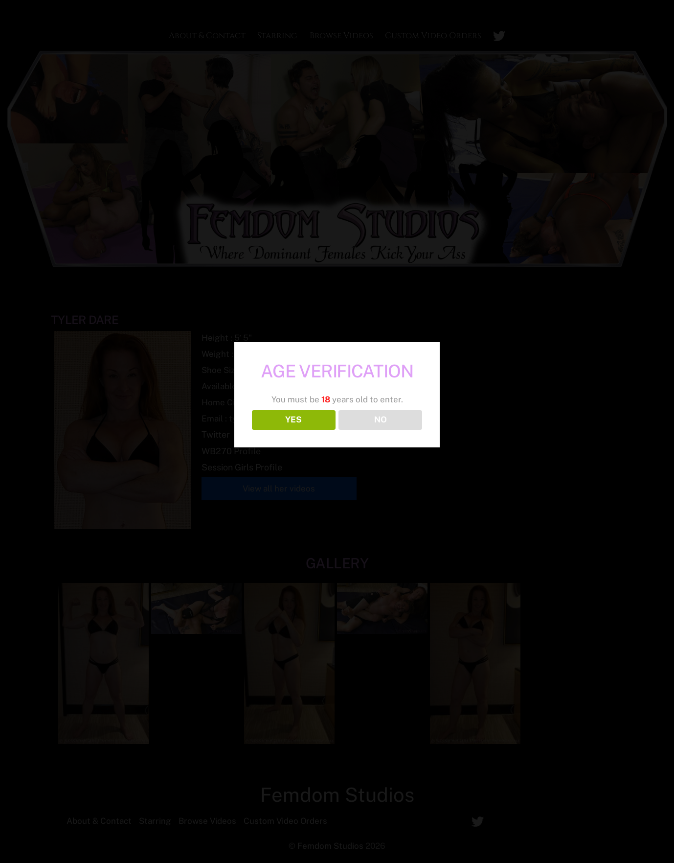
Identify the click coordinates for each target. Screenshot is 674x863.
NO (380, 419)
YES (293, 419)
